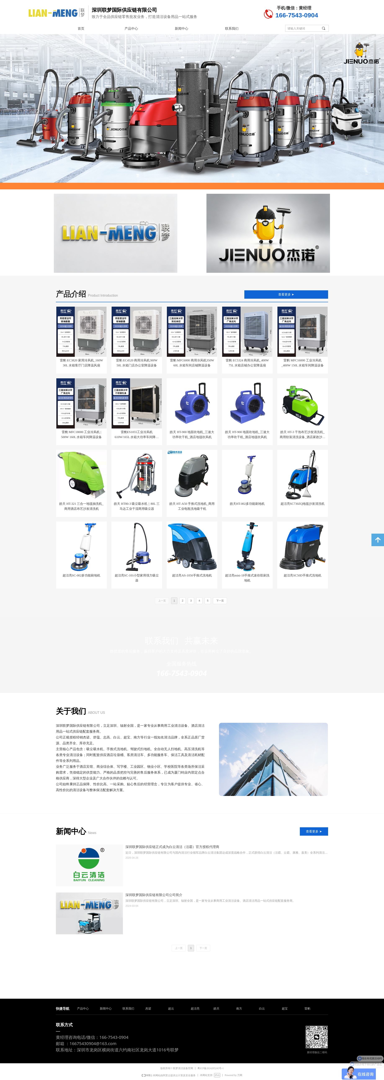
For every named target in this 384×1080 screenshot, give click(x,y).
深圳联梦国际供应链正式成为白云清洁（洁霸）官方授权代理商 (172, 847)
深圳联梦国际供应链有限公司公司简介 (153, 895)
